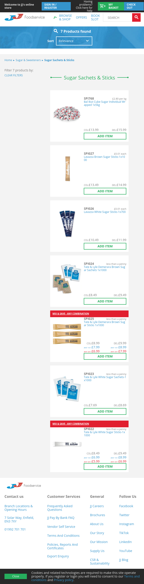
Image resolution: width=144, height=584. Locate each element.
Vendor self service (61, 526)
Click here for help (81, 6)
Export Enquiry (58, 556)
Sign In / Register (50, 6)
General (97, 496)
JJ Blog (123, 560)
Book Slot (95, 17)
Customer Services (63, 496)
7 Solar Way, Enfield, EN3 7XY (19, 519)
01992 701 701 (15, 529)
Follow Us (127, 496)
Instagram (126, 524)
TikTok (124, 533)
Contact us (14, 496)
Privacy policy (63, 580)
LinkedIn (125, 542)
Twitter (124, 515)
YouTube (125, 551)
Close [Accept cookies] (15, 576)
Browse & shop (65, 17)
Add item (105, 136)
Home (8, 60)
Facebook (126, 506)
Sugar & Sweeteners (27, 60)
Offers (81, 17)
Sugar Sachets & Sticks (58, 60)
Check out (131, 6)
